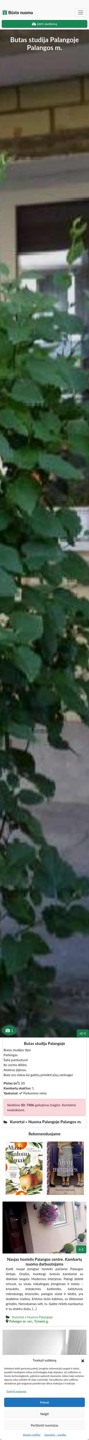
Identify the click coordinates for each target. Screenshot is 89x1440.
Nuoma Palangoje (40, 1317)
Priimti (44, 1402)
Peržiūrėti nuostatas (44, 1425)
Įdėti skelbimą (44, 24)
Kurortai (18, 1317)
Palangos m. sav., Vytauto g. (29, 1321)
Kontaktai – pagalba (55, 1434)
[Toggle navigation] (80, 12)
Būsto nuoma (18, 12)
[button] (83, 1360)
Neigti (44, 1414)
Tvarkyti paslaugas (16, 1391)
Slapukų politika (31, 1434)
